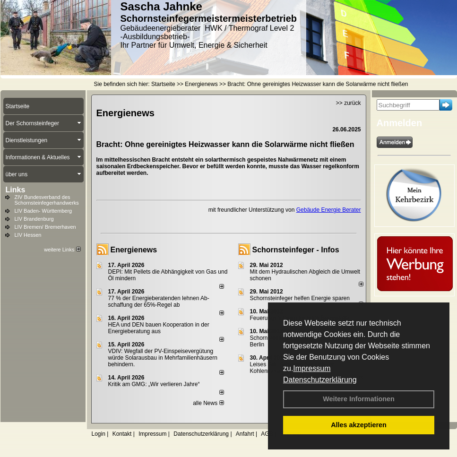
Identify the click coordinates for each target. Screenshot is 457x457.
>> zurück (348, 103)
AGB (267, 434)
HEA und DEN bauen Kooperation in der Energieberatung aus (158, 328)
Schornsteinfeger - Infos (295, 250)
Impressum (311, 368)
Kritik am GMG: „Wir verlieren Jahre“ (154, 384)
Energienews (134, 250)
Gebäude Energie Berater (328, 210)
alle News (208, 403)
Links (16, 190)
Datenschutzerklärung (320, 380)
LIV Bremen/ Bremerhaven (45, 227)
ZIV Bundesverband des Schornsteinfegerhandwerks (47, 200)
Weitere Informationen (359, 399)
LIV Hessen (28, 235)
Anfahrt (245, 434)
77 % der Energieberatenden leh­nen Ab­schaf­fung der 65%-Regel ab (158, 301)
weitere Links (62, 249)
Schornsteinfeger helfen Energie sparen (300, 298)
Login (98, 434)
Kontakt (122, 434)
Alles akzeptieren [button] (359, 425)
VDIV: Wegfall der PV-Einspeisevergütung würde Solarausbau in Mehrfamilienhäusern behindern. (162, 358)
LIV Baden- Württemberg (43, 211)
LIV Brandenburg (34, 219)
